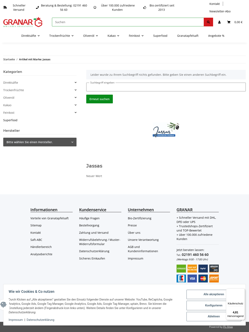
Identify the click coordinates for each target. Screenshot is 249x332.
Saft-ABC (36, 240)
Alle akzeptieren (212, 294)
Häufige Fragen (89, 218)
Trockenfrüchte (13, 90)
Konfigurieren (212, 305)
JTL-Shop (228, 327)
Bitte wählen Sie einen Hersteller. (29, 142)
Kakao (7, 105)
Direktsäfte (10, 82)
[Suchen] (128, 22)
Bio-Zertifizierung (139, 218)
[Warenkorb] (235, 22)
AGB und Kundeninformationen (143, 249)
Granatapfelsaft (187, 36)
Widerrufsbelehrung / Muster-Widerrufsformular (99, 242)
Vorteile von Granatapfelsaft (49, 218)
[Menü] (242, 291)
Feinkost (8, 113)
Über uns (134, 233)
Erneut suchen (99, 99)
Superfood (10, 120)
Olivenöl (8, 97)
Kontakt (214, 4)
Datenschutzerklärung (94, 251)
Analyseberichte (41, 254)
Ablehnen (212, 316)
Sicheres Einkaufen (92, 258)
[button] (219, 22)
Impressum (135, 258)
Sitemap (36, 225)
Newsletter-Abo (220, 11)
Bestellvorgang (89, 225)
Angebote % (216, 36)
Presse (132, 225)
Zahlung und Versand (94, 233)
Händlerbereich (41, 247)
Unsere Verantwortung (143, 240)
